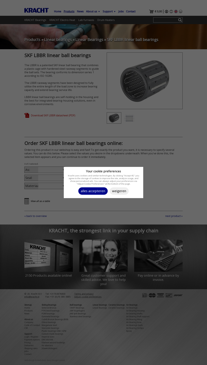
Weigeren (119, 191)
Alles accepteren (93, 191)
